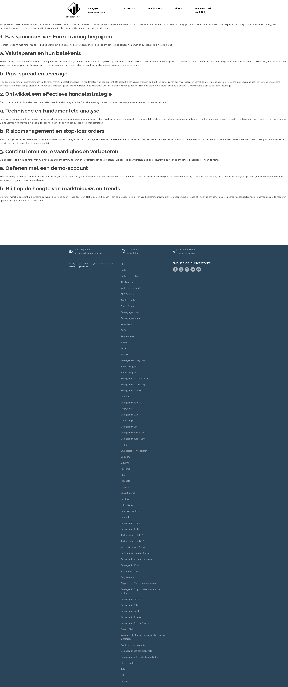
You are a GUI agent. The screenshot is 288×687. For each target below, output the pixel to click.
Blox (123, 475)
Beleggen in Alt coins (131, 617)
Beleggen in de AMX (131, 402)
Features (125, 468)
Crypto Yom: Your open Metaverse (139, 583)
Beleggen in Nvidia (130, 523)
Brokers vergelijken (130, 276)
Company (125, 456)
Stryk (123, 348)
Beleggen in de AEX (131, 390)
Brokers (128, 8)
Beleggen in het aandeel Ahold (136, 650)
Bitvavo (125, 462)
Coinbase (125, 499)
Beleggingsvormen (130, 318)
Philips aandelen (129, 663)
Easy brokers (127, 577)
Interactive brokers (130, 571)
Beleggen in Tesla (130, 529)
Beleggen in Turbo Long (133, 438)
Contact (125, 517)
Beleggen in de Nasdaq (133, 384)
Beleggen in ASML (130, 565)
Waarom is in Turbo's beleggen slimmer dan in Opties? (143, 637)
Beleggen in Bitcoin (131, 599)
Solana (124, 675)
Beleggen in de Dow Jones (134, 378)
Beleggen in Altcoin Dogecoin (136, 623)
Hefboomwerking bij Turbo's (135, 553)
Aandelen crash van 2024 (203, 10)
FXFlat (124, 330)
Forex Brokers (128, 306)
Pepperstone (127, 336)
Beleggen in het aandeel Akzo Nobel (139, 657)
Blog (177, 8)
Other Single (127, 420)
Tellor (123, 669)
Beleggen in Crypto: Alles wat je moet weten (141, 591)
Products (125, 396)
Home (124, 444)
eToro (124, 342)
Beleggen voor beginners (96, 10)
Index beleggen (129, 366)
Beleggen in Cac (129, 426)
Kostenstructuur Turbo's (133, 547)
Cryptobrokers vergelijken (134, 450)
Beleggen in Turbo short (133, 432)
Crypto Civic (127, 629)
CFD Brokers (127, 294)
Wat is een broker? (130, 288)
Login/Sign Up (128, 408)
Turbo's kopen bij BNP (132, 541)
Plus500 (125, 354)
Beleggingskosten (130, 312)
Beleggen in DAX (129, 414)
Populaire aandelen (130, 511)
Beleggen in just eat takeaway (136, 559)
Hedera (124, 681)
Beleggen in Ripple (130, 611)
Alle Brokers (127, 282)
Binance (125, 487)
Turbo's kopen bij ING (132, 535)
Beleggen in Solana (130, 605)
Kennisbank (154, 8)
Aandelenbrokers (129, 300)
